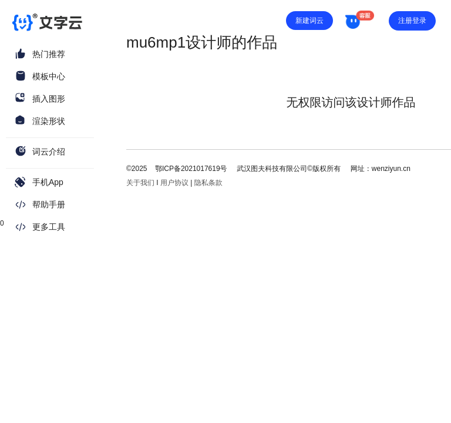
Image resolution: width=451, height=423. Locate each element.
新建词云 (309, 20)
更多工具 (48, 226)
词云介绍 (48, 151)
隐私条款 (208, 183)
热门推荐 (48, 54)
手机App (47, 182)
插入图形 (48, 98)
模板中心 (48, 76)
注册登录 (412, 20)
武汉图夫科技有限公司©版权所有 (288, 168)
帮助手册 (48, 204)
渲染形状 (48, 121)
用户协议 (174, 183)
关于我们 (140, 183)
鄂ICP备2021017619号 (191, 168)
